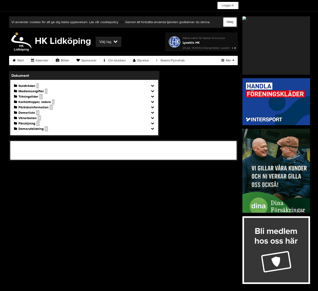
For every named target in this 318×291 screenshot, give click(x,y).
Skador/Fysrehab (170, 60)
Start (18, 60)
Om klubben (115, 60)
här (121, 22)
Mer (227, 60)
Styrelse (141, 60)
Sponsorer (87, 60)
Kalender (40, 60)
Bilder (62, 60)
